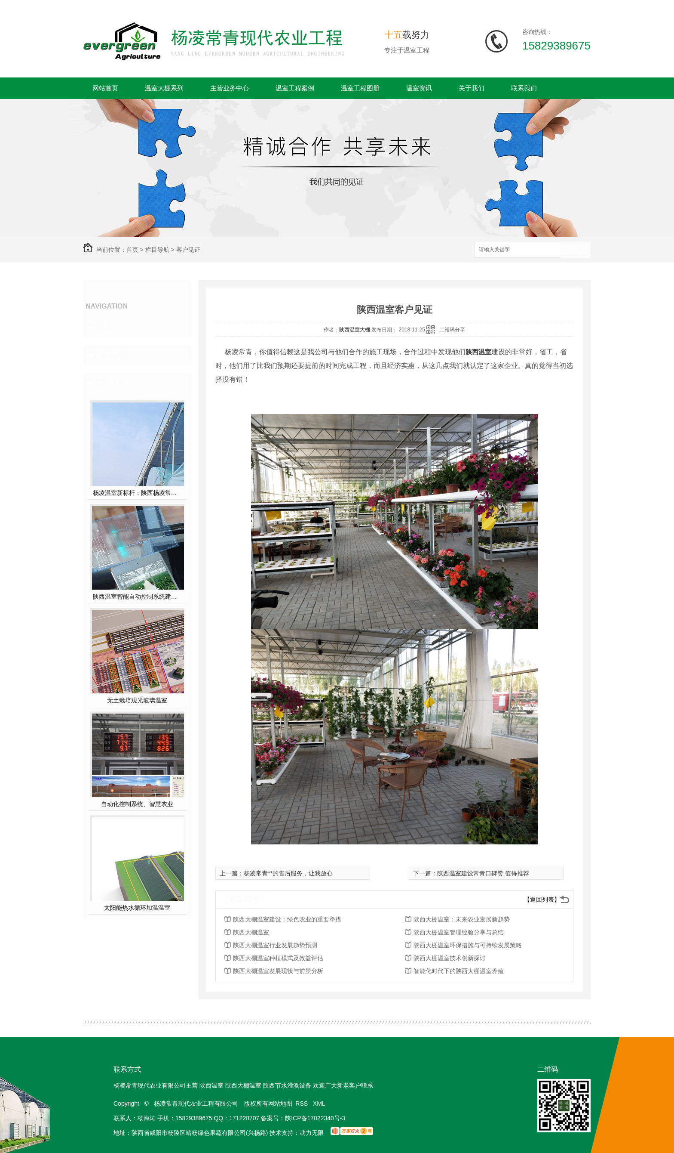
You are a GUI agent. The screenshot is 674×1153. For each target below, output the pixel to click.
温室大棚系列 (164, 88)
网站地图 (280, 1103)
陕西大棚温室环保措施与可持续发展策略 (468, 945)
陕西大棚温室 (251, 932)
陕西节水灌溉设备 (287, 1085)
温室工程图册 (360, 88)
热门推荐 (111, 382)
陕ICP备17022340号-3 (315, 1118)
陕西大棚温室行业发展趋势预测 (275, 945)
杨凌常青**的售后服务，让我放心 (288, 873)
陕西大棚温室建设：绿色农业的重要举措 (287, 919)
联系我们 (524, 88)
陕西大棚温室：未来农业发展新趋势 (462, 919)
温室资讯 (419, 88)
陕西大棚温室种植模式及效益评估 (278, 958)
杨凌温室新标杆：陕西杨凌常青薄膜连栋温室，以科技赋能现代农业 (137, 492)
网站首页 (105, 88)
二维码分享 (452, 330)
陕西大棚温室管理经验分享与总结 (459, 932)
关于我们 (471, 88)
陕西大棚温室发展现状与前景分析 (278, 971)
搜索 (575, 250)
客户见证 (188, 249)
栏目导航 (157, 249)
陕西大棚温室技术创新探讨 (450, 958)
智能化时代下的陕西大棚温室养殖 (459, 971)
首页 (132, 249)
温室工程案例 (295, 88)
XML (320, 1103)
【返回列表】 (542, 899)
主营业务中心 (229, 88)
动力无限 (312, 1132)
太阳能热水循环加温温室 (137, 907)
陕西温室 (478, 351)
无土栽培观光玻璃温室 (137, 700)
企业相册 (111, 327)
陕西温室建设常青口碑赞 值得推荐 (483, 873)
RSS (302, 1103)
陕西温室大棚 (354, 330)
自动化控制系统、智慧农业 (137, 804)
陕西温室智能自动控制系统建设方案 (137, 596)
